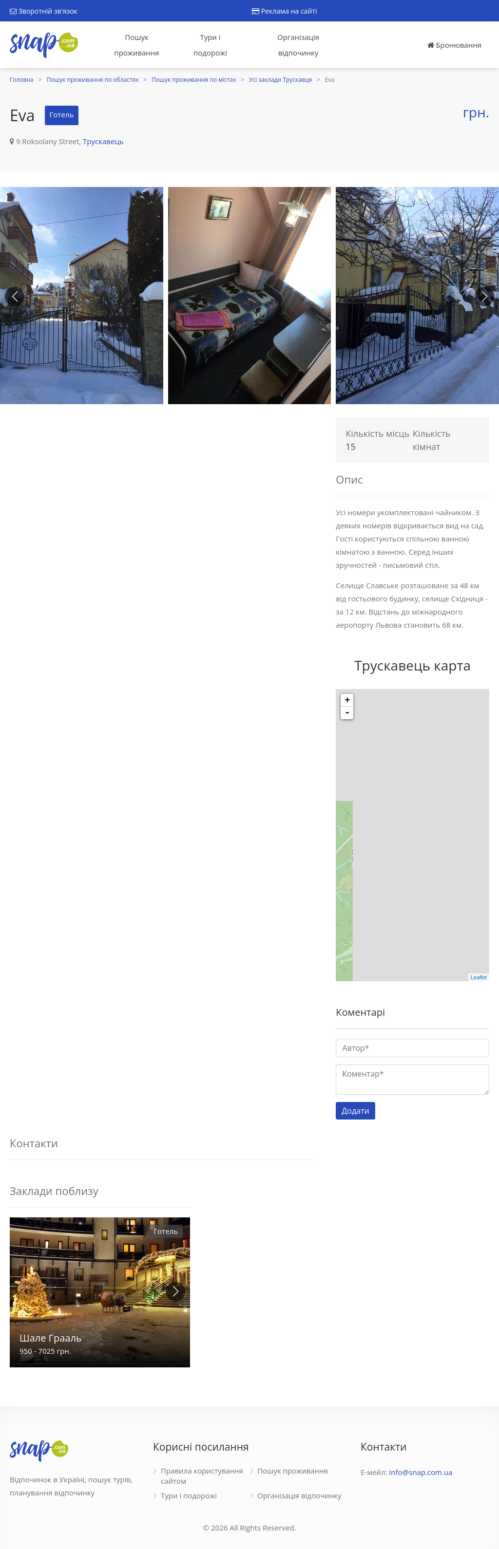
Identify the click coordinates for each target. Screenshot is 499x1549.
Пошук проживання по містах (194, 79)
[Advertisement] (163, 480)
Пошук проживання (136, 44)
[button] (484, 296)
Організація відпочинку (298, 44)
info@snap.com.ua (421, 1472)
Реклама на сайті (284, 11)
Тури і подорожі (210, 44)
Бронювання (454, 45)
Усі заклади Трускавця (280, 79)
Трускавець (103, 141)
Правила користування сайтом (202, 1476)
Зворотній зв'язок (43, 11)
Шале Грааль (50, 1337)
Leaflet (479, 977)
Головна (22, 79)
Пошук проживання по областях (93, 79)
